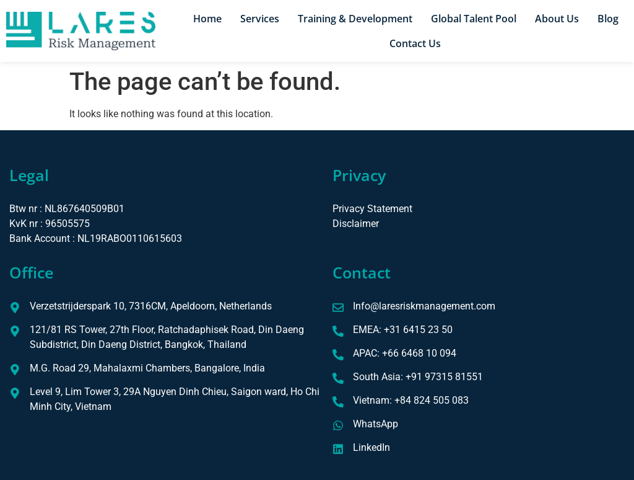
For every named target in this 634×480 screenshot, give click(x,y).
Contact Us (415, 43)
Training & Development (355, 18)
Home (207, 18)
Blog (608, 18)
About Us (557, 18)
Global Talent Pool (473, 18)
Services (259, 18)
